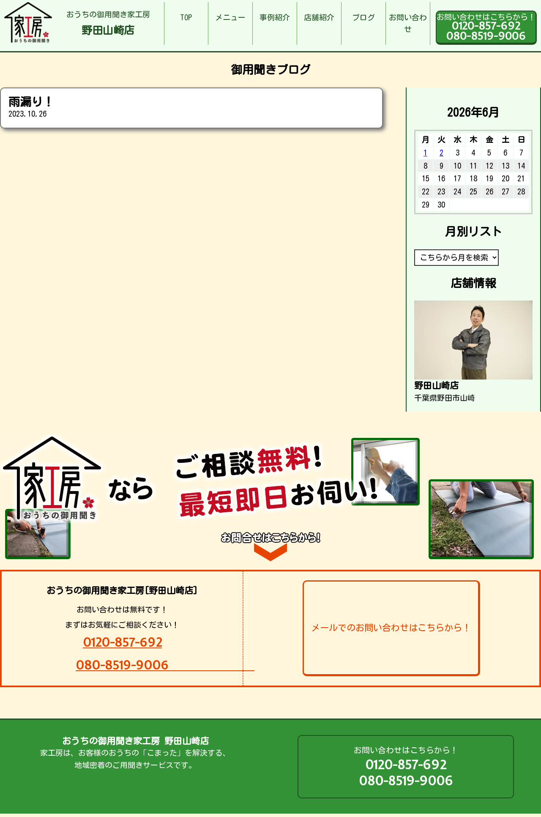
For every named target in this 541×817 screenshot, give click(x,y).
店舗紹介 (319, 17)
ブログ (363, 17)
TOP (186, 17)
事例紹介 (275, 17)
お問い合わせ (408, 23)
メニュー (230, 17)
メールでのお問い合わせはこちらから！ (391, 627)
